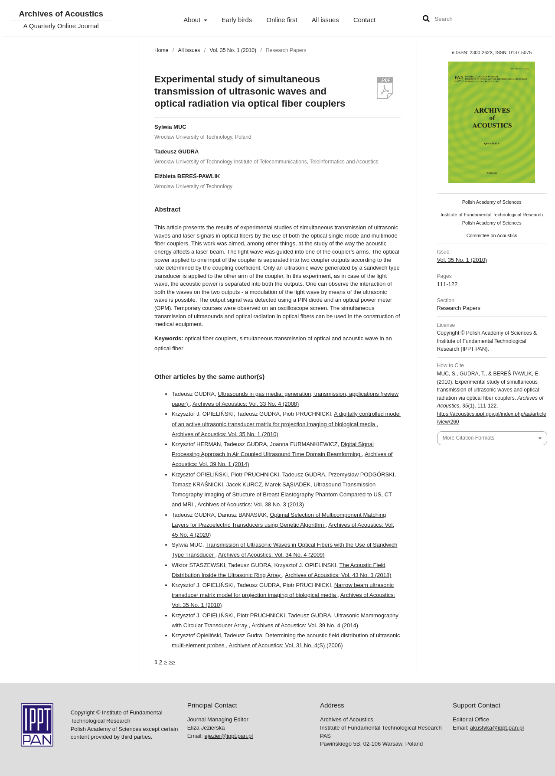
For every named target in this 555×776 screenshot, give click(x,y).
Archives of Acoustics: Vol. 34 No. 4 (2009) (271, 554)
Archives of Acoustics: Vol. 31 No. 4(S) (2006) (286, 645)
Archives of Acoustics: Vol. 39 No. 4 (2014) (304, 625)
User (535, 20)
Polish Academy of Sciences (492, 202)
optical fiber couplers (210, 338)
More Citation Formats (468, 438)
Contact (364, 19)
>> (172, 662)
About (192, 19)
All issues (325, 19)
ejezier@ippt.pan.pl (229, 736)
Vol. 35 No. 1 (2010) (233, 50)
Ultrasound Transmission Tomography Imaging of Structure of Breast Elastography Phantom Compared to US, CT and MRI (282, 494)
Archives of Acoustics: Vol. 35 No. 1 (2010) (225, 434)
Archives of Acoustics (61, 14)
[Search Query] (461, 19)
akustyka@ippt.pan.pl (497, 727)
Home (161, 50)
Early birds (237, 19)
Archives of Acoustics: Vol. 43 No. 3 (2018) (338, 575)
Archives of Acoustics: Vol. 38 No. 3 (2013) (250, 504)
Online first (282, 19)
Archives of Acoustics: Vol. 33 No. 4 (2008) (246, 404)
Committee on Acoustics (492, 235)
